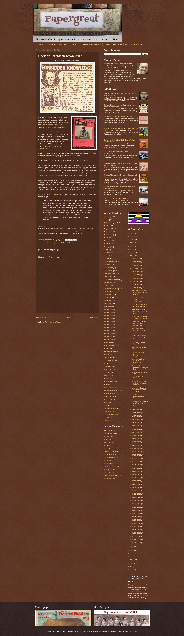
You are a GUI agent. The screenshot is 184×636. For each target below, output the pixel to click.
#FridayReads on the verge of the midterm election (139, 292)
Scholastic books (109, 393)
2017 (132, 547)
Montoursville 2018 (110, 345)
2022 (132, 243)
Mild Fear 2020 (109, 324)
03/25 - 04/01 (136, 507)
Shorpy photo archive (111, 463)
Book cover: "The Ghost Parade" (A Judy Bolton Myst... (140, 323)
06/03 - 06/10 (136, 474)
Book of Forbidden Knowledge (138, 377)
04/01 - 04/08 (136, 504)
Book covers (108, 232)
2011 (132, 566)
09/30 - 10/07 (136, 419)
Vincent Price (60, 203)
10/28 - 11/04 (136, 288)
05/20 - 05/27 (136, 481)
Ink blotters (107, 297)
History (106, 285)
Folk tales (107, 265)
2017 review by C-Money (50, 194)
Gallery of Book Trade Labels (113, 475)
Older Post (94, 317)
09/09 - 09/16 (136, 429)
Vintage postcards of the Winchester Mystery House (121, 128)
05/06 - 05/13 (136, 487)
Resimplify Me (108, 387)
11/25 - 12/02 (136, 275)
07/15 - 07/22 (136, 455)
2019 (132, 253)
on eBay (75, 168)
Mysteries (107, 354)
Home (40, 44)
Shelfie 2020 (108, 399)
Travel (106, 405)
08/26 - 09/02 (136, 435)
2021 (132, 246)
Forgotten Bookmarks (111, 454)
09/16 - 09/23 (136, 426)
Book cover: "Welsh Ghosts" (138, 343)
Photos (73, 44)
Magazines (55, 243)
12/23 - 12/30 (136, 262)
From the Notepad (110, 271)
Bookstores (107, 244)
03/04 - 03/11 (136, 517)
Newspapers (108, 357)
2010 (132, 570)
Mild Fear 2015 (109, 309)
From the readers (109, 274)
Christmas (107, 253)
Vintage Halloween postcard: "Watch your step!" (140, 367)
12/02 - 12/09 (136, 272)
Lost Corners (108, 303)
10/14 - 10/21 (136, 413)
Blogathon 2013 (109, 229)
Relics (106, 384)
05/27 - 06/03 (136, 478)
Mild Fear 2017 (109, 315)
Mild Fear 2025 (109, 339)
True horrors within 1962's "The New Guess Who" (138, 361)
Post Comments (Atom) (53, 322)
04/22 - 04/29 (136, 494)
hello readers (108, 283)
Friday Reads (108, 268)
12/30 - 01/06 (136, 259)
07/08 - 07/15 (136, 458)
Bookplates (107, 241)
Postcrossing (108, 369)
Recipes (62, 44)
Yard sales (107, 420)
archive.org (42, 168)
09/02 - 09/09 (136, 432)
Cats (105, 250)
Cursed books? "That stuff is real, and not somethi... (139, 383)
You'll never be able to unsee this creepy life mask (140, 311)
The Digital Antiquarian (111, 457)
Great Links (107, 277)
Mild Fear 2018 (65, 243)
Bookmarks (107, 238)
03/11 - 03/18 (136, 513)
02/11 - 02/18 (136, 526)
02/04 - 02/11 (136, 530)
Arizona (106, 220)
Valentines (107, 411)
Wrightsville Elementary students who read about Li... (139, 390)
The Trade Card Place (111, 472)
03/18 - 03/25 (136, 510)
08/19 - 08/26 (136, 439)
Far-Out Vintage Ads (110, 262)
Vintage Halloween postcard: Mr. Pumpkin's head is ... (139, 354)
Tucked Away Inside (113, 44)
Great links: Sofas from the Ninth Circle (139, 348)
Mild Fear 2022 (109, 330)
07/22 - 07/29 (136, 452)
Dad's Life (107, 256)
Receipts (107, 375)
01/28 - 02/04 (136, 533)
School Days (108, 396)
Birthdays (107, 226)
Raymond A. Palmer (52, 125)
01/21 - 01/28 (136, 536)
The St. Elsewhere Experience (114, 466)
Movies (106, 348)
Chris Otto (49, 240)
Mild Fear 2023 (109, 333)
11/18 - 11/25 (136, 278)
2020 (132, 249)
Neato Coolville (109, 436)
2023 (132, 240)
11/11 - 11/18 (136, 281)
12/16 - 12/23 (136, 265)
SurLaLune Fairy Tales (111, 478)
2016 (132, 550)
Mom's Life (107, 342)
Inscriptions (107, 300)
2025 (132, 233)
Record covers (108, 381)
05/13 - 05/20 (136, 484)
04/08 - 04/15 (136, 500)
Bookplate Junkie (109, 469)
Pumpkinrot (107, 445)
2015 (132, 553)
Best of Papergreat (133, 44)
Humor (106, 291)
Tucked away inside (110, 408)
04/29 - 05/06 (136, 491)
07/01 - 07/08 (136, 461)
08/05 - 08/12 (136, 445)
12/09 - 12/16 (136, 268)
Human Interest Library (111, 289)
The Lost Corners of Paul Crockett (115, 198)
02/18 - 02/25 (136, 523)
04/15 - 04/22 (136, 497)
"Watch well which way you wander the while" (140, 317)
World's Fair (108, 417)
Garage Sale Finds (110, 430)
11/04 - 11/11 (136, 285)
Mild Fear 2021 (109, 327)
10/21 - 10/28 (136, 409)
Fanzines (107, 259)
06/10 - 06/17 (136, 471)
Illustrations (107, 294)
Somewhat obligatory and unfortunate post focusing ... (139, 337)
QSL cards (107, 372)
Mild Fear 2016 (109, 312)
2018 (132, 256)
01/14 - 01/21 (136, 539)
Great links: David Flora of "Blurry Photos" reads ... (139, 330)
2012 (132, 563)
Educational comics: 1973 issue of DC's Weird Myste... (139, 299)
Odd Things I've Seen (111, 451)
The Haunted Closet (110, 433)
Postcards (51, 44)
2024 (132, 236)
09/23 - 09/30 (136, 422)
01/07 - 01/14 (136, 543)
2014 (132, 557)
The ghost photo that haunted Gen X (116, 152)
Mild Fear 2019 (109, 321)
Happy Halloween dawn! (140, 373)
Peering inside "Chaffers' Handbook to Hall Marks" (140, 403)
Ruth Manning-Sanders (90, 44)
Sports (106, 402)
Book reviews (108, 235)
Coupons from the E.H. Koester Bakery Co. (118, 116)
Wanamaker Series (110, 414)
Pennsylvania (108, 360)
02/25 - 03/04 (136, 520)
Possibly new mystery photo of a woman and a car (140, 396)
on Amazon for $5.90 (81, 175)
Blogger (134, 631)
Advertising (47, 243)
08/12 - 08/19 (136, 442)
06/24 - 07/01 (136, 465)
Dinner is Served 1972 (111, 448)
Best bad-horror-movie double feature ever (139, 305)
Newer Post (41, 317)
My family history (109, 351)
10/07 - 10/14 (136, 416)
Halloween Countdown (111, 280)
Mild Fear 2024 (109, 336)
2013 (132, 560)
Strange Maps (108, 460)
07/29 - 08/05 (136, 448)
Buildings (107, 247)
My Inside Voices (109, 442)
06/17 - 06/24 (136, 468)
